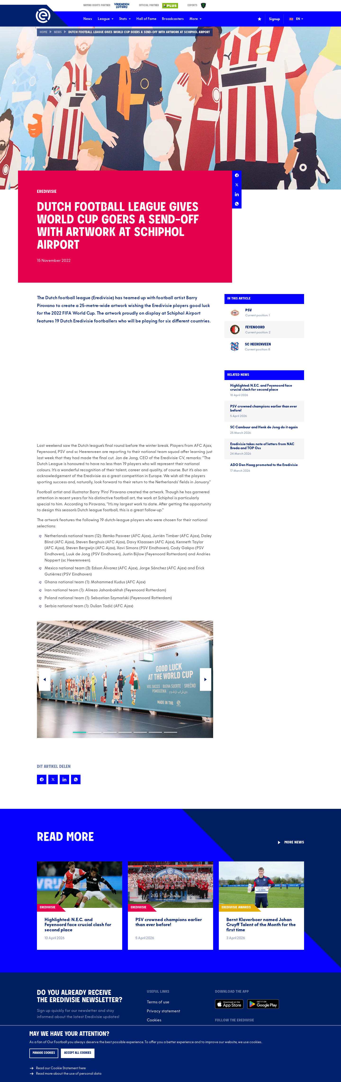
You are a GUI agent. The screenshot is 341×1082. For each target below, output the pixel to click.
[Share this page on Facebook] (237, 175)
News (87, 19)
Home (44, 32)
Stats (125, 19)
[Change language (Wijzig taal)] (299, 19)
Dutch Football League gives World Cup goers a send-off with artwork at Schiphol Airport (144, 32)
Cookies (154, 1020)
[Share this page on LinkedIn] (237, 194)
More (195, 19)
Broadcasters (173, 19)
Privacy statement (163, 1011)
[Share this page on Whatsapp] (237, 203)
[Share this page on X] (237, 185)
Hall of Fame (146, 19)
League (105, 19)
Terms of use (158, 1002)
